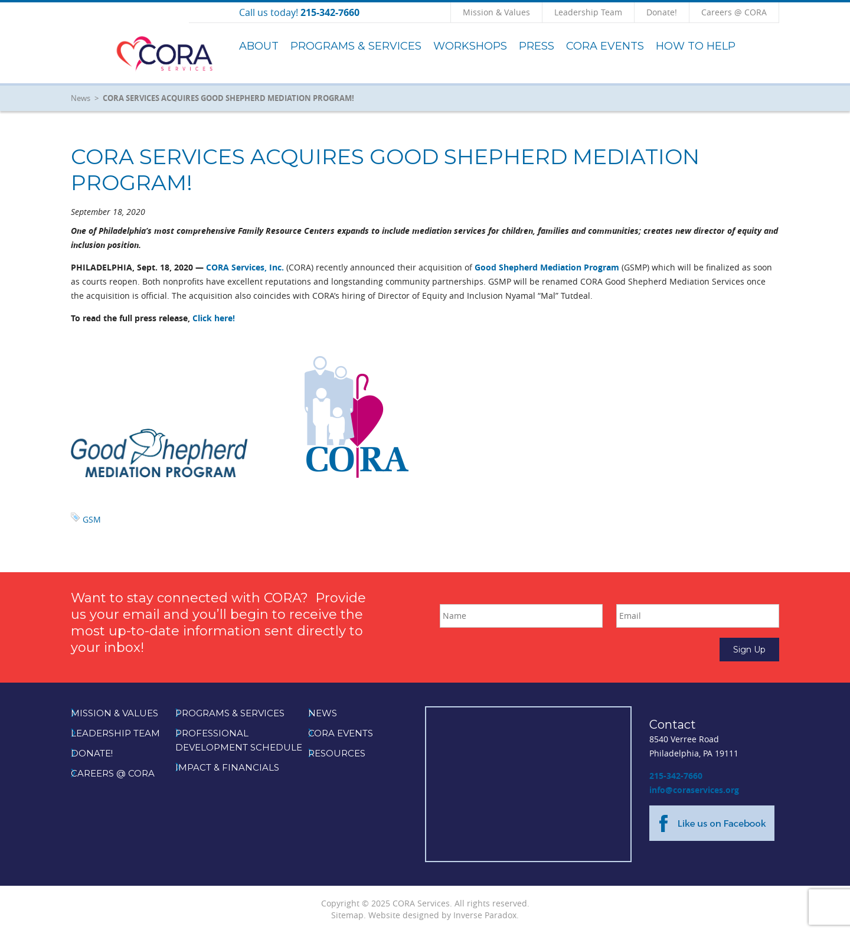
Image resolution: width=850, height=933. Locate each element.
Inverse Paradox (484, 915)
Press (536, 46)
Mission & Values (496, 12)
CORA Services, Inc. (245, 267)
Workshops (470, 46)
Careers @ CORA (734, 12)
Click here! (213, 318)
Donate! (661, 12)
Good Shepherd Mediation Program (547, 267)
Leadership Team (588, 12)
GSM (92, 519)
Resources (336, 753)
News (80, 98)
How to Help (695, 46)
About (259, 46)
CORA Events (605, 46)
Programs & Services (355, 46)
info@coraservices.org (694, 789)
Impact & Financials (227, 767)
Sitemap (347, 915)
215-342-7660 (675, 775)
